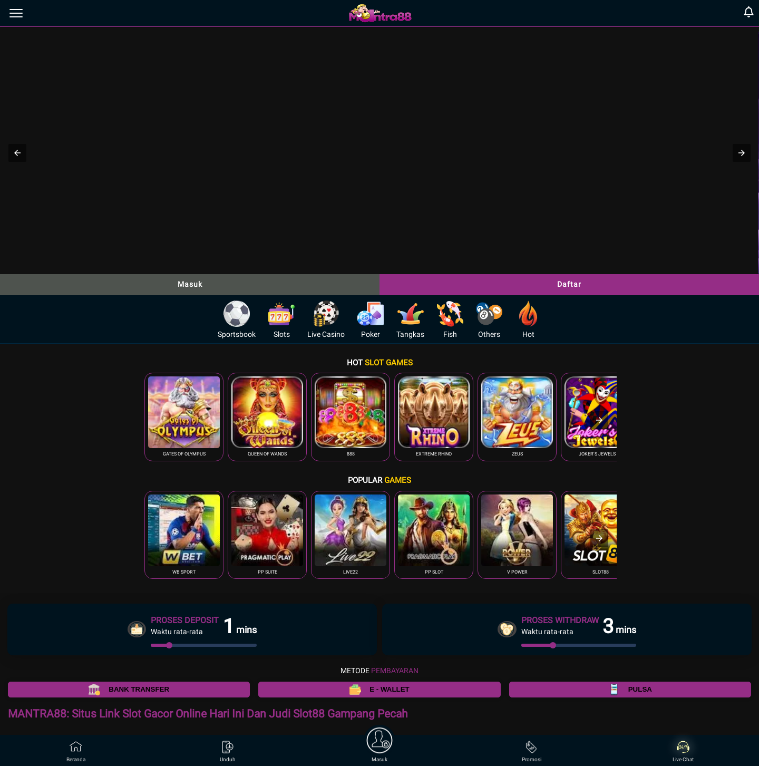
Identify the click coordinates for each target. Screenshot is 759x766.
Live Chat (683, 751)
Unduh (228, 751)
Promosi (531, 751)
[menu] (16, 13)
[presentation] (599, 420)
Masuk (190, 284)
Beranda (75, 751)
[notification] (749, 13)
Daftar (569, 284)
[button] (17, 153)
